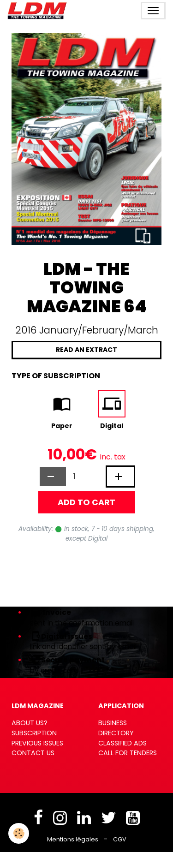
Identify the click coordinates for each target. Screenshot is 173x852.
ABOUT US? (30, 722)
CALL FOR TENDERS (127, 752)
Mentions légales (72, 839)
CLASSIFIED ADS (122, 743)
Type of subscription (56, 375)
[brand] (39, 10)
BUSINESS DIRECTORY (116, 728)
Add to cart (86, 502)
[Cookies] (18, 833)
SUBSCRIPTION (34, 733)
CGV (119, 839)
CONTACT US (33, 752)
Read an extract (86, 349)
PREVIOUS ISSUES (37, 743)
